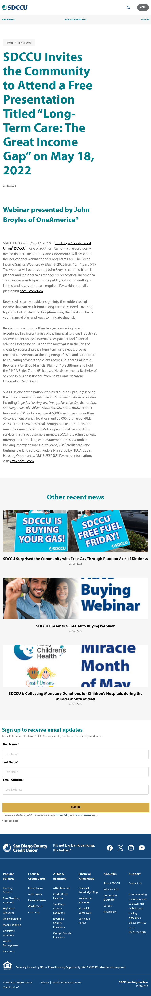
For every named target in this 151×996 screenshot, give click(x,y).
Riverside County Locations (59, 923)
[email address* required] (76, 790)
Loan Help (34, 912)
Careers (108, 905)
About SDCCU (112, 883)
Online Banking (12, 918)
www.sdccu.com (22, 461)
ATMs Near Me (61, 888)
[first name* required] (76, 754)
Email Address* (13, 780)
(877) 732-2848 (137, 932)
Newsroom (24, 42)
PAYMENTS (8, 19)
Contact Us (135, 883)
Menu (143, 7)
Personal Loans (37, 900)
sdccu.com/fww (31, 291)
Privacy (45, 982)
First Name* (11, 744)
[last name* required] (76, 772)
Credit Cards (35, 906)
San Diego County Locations (59, 908)
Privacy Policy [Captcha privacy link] (62, 814)
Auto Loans (35, 894)
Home (10, 42)
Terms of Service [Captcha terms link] (83, 814)
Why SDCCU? (111, 889)
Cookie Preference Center (67, 982)
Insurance (8, 951)
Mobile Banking (12, 925)
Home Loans (35, 888)
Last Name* (10, 762)
